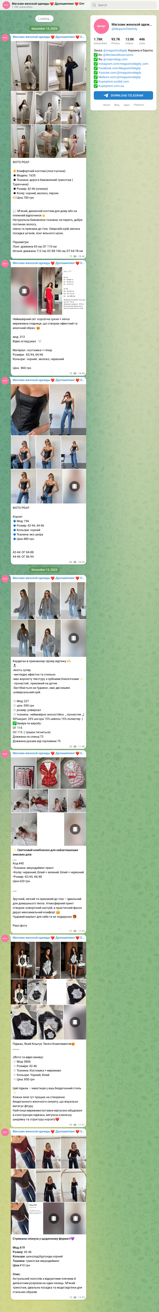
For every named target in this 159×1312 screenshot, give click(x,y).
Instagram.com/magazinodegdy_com (123, 63)
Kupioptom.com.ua (111, 86)
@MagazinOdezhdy (124, 28)
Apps (127, 104)
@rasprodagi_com (115, 59)
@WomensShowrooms (118, 54)
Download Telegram (123, 96)
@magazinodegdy (115, 50)
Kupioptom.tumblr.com (113, 81)
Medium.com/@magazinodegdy (119, 77)
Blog (116, 104)
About (106, 104)
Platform (139, 104)
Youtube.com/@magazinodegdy (119, 72)
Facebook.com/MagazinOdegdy (119, 68)
